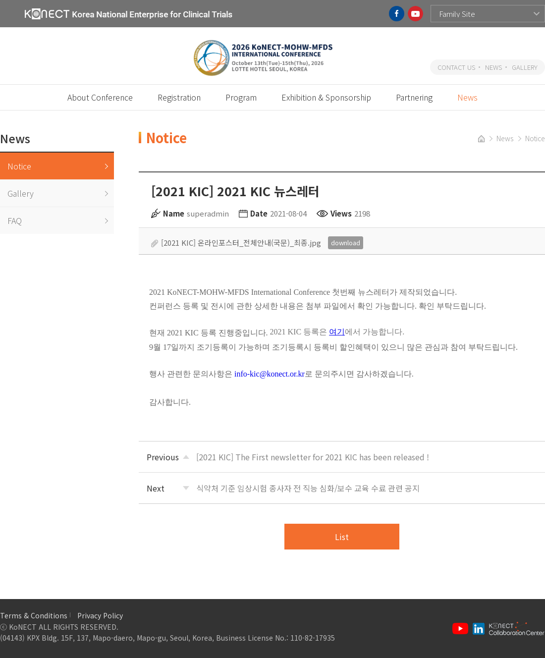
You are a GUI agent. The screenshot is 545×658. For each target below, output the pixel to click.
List (342, 537)
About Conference (100, 97)
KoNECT (128, 13)
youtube (415, 13)
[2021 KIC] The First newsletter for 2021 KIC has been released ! (312, 457)
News (467, 97)
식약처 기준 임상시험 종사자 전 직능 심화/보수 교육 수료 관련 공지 (308, 488)
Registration (179, 97)
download (345, 242)
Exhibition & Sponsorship (326, 97)
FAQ (14, 220)
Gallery (20, 193)
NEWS (493, 67)
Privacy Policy (100, 615)
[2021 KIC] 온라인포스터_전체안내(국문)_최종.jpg (241, 242)
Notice (19, 166)
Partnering (414, 97)
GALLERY (525, 67)
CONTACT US (456, 67)
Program (241, 97)
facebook (396, 13)
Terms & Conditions (33, 615)
